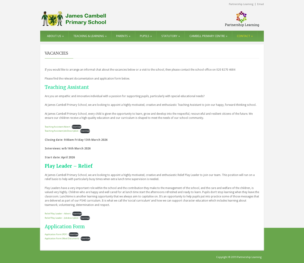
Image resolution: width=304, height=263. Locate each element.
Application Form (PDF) (56, 234)
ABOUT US (55, 36)
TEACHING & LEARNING (90, 36)
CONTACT (245, 36)
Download (76, 126)
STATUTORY (170, 36)
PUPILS (146, 36)
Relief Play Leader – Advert (58, 213)
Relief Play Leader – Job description (62, 218)
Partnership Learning (241, 4)
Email (260, 4)
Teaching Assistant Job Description (62, 131)
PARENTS (123, 36)
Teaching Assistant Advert (57, 126)
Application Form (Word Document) (62, 238)
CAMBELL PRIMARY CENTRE (208, 36)
